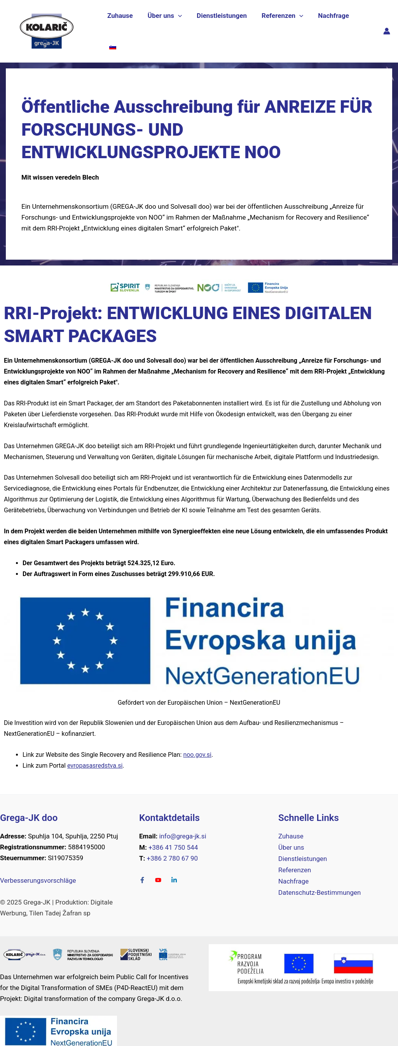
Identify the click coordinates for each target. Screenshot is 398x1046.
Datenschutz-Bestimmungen (319, 881)
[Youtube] (162, 870)
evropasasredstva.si (94, 755)
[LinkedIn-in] (175, 870)
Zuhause (122, 26)
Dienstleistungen (221, 26)
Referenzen (279, 26)
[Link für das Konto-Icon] (386, 26)
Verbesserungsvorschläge (38, 871)
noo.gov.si (197, 744)
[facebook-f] (146, 870)
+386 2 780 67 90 (172, 848)
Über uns (165, 26)
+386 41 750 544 (173, 837)
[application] (178, 26)
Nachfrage (329, 26)
